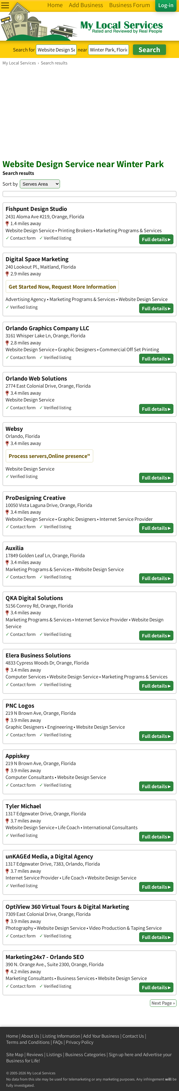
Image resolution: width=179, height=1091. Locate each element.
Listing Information (61, 1036)
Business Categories (85, 1054)
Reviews (35, 1054)
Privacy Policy (79, 1042)
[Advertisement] (89, 112)
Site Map (14, 1054)
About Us (30, 1036)
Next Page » (163, 1003)
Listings (54, 1054)
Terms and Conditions (28, 1042)
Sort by (10, 183)
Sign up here (121, 1054)
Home (12, 1036)
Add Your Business (101, 1036)
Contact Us (133, 1036)
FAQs (58, 1042)
